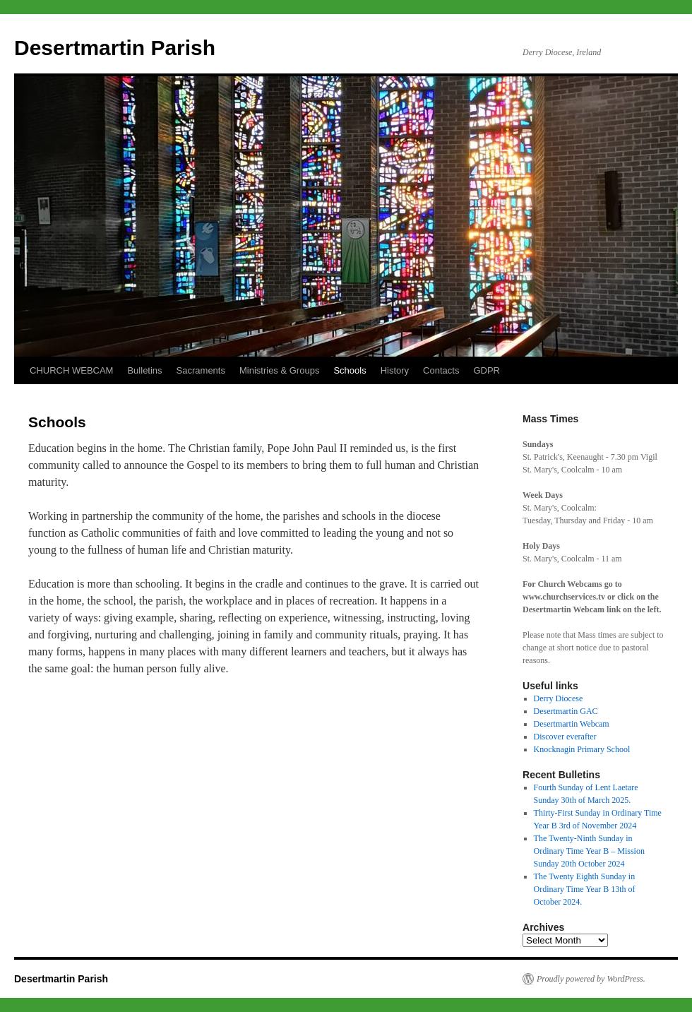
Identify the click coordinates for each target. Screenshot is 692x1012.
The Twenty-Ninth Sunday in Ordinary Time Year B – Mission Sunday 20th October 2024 (589, 851)
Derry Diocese (558, 698)
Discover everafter (565, 737)
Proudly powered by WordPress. (591, 979)
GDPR (486, 370)
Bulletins (144, 370)
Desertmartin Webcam (571, 724)
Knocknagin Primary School (582, 749)
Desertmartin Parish (114, 47)
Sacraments (201, 370)
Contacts (441, 370)
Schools (349, 370)
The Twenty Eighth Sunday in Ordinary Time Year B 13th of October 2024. (585, 889)
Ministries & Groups (279, 370)
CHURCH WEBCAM (71, 370)
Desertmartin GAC (566, 711)
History (395, 370)
